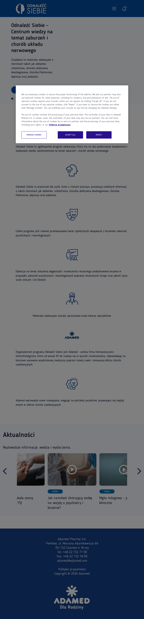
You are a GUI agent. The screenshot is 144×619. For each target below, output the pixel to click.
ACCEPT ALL (70, 135)
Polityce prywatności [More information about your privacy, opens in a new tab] (59, 125)
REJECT (99, 135)
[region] (72, 114)
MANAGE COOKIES (34, 135)
